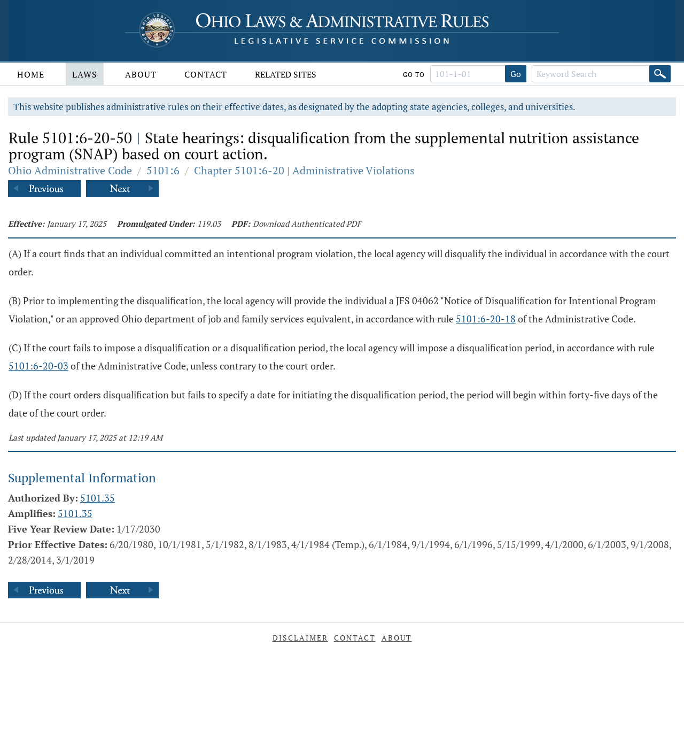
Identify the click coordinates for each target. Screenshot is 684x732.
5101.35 (97, 497)
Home (30, 74)
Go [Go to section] (515, 74)
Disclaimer (300, 638)
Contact (205, 74)
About (141, 74)
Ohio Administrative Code (70, 170)
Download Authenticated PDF (307, 223)
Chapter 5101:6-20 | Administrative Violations (304, 170)
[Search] (660, 73)
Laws (84, 74)
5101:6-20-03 (38, 365)
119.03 (209, 223)
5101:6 (163, 170)
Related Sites (285, 74)
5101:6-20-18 (486, 318)
